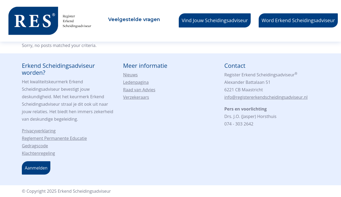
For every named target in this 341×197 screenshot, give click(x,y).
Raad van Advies (139, 90)
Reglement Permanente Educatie (54, 138)
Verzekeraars (136, 97)
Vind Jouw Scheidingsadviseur (215, 20)
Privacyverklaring (39, 131)
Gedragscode (35, 146)
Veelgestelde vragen (134, 19)
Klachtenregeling (38, 153)
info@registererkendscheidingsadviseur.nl (266, 97)
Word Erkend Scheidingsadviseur (298, 20)
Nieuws (130, 75)
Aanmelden (36, 168)
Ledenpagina (136, 82)
